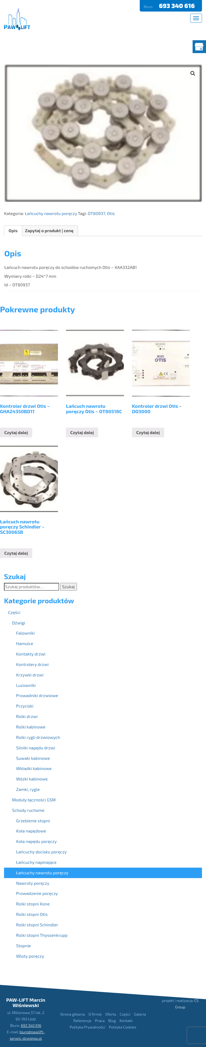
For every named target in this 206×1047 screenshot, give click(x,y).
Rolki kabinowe (30, 726)
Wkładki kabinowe (34, 768)
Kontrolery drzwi (32, 664)
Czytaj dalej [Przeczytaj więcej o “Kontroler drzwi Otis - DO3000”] (148, 432)
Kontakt (126, 1020)
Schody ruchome (28, 810)
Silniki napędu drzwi (35, 747)
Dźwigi (18, 622)
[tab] (13, 230)
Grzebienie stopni (33, 820)
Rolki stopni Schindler (37, 924)
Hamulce (24, 643)
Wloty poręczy (30, 956)
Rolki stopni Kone (33, 903)
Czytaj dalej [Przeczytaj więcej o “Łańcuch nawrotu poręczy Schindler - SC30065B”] (16, 553)
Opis (13, 230)
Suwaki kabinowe (33, 758)
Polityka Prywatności (87, 1027)
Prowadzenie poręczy (37, 893)
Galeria (140, 1014)
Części (14, 612)
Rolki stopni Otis (32, 914)
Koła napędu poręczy (36, 841)
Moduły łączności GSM (34, 799)
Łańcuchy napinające (36, 862)
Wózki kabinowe (32, 778)
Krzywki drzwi (29, 674)
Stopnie (23, 945)
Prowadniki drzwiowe (37, 695)
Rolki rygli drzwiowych (38, 737)
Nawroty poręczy (32, 883)
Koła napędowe (31, 830)
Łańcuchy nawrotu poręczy (51, 213)
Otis (111, 213)
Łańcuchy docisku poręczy (41, 851)
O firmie (95, 1014)
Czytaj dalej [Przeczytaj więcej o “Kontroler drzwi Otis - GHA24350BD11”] (16, 432)
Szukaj (68, 586)
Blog (112, 1020)
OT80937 (96, 213)
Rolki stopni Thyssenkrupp (42, 935)
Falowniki (25, 632)
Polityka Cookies (122, 1027)
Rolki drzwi (27, 716)
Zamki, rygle (28, 789)
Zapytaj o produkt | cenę (49, 230)
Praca (100, 1020)
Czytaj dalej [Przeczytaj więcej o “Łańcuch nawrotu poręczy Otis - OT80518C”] (82, 432)
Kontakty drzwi (30, 653)
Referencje (82, 1020)
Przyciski (24, 705)
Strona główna (72, 1014)
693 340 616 (177, 5)
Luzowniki (26, 685)
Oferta (110, 1014)
